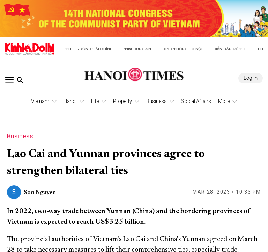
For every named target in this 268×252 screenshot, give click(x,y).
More (224, 101)
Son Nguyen (40, 192)
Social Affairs (196, 101)
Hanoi (70, 101)
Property (122, 101)
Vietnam (40, 101)
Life (95, 101)
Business (156, 101)
